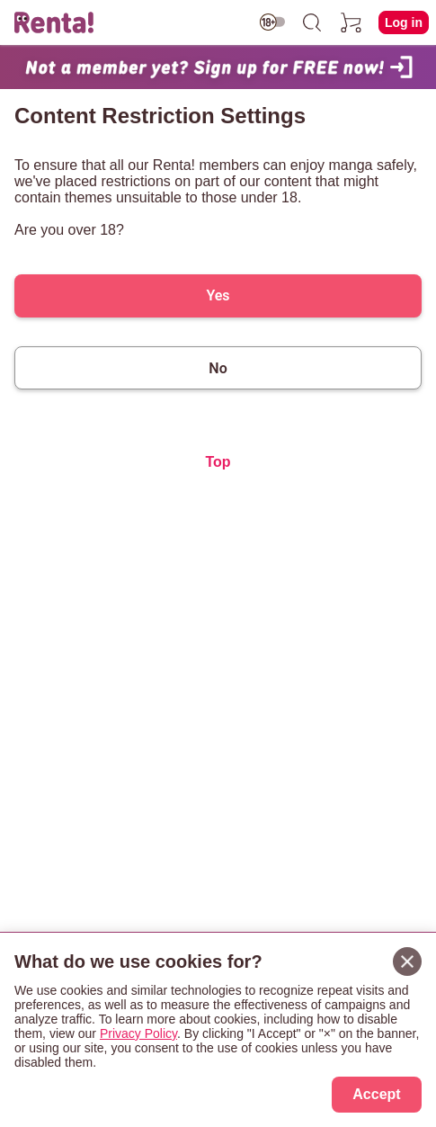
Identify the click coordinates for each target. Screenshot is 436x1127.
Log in (404, 22)
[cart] (351, 22)
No (218, 368)
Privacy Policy (138, 1033)
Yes (217, 295)
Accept (376, 1094)
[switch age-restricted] (272, 22)
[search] (312, 22)
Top (217, 462)
